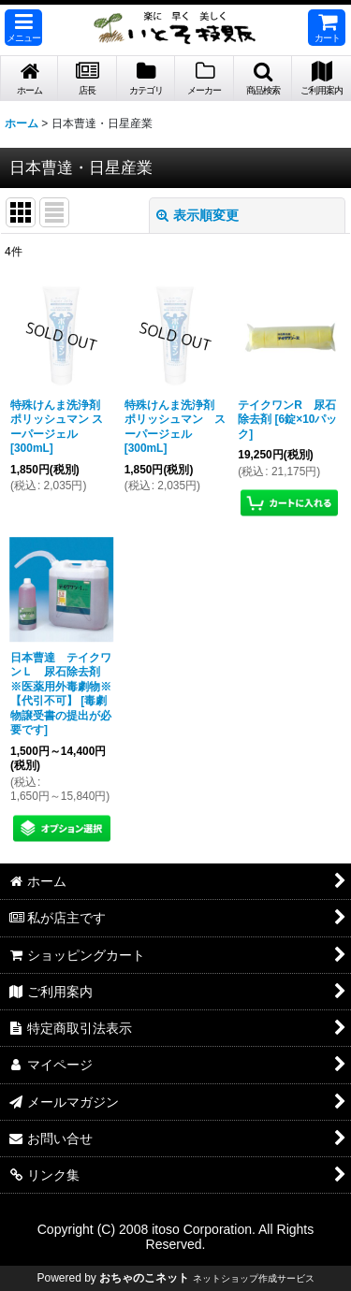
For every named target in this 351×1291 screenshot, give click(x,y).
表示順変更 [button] (197, 215)
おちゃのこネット (144, 1277)
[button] (23, 27)
